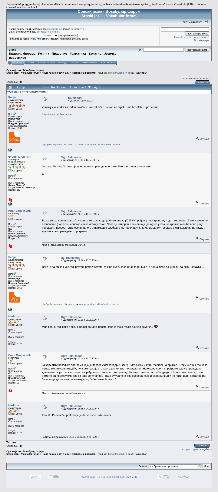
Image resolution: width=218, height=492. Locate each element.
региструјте (77, 28)
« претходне (188, 78)
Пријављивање (89, 63)
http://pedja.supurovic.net (54, 144)
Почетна (17, 63)
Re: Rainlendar (70, 257)
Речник (43, 53)
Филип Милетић (116, 72)
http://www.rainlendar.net (57, 114)
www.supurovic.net (87, 144)
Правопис (59, 53)
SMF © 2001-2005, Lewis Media (122, 477)
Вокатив (95, 53)
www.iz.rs (72, 144)
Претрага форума (46, 63)
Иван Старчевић (19, 210)
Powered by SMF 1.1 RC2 (92, 477)
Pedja (12, 97)
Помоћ (30, 63)
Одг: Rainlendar (71, 157)
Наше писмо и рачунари (55, 72)
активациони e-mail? (48, 31)
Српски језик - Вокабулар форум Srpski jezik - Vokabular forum (25, 71)
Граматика (78, 53)
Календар (63, 63)
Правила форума (22, 53)
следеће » (203, 78)
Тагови (74, 63)
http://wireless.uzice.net (109, 144)
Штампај (203, 82)
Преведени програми (84, 72)
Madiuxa (13, 316)
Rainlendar (141, 72)
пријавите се (54, 28)
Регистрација (107, 63)
